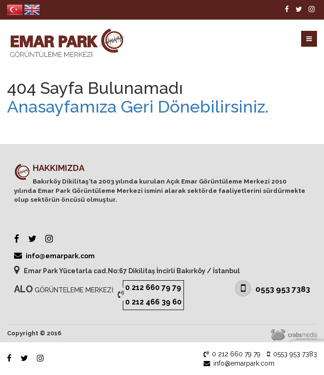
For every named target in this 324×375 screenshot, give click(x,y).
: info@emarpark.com (239, 363)
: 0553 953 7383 (292, 354)
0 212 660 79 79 (153, 287)
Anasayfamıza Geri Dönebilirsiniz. (138, 107)
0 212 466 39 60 (153, 301)
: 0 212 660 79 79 (232, 354)
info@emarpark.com (54, 255)
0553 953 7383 (272, 288)
